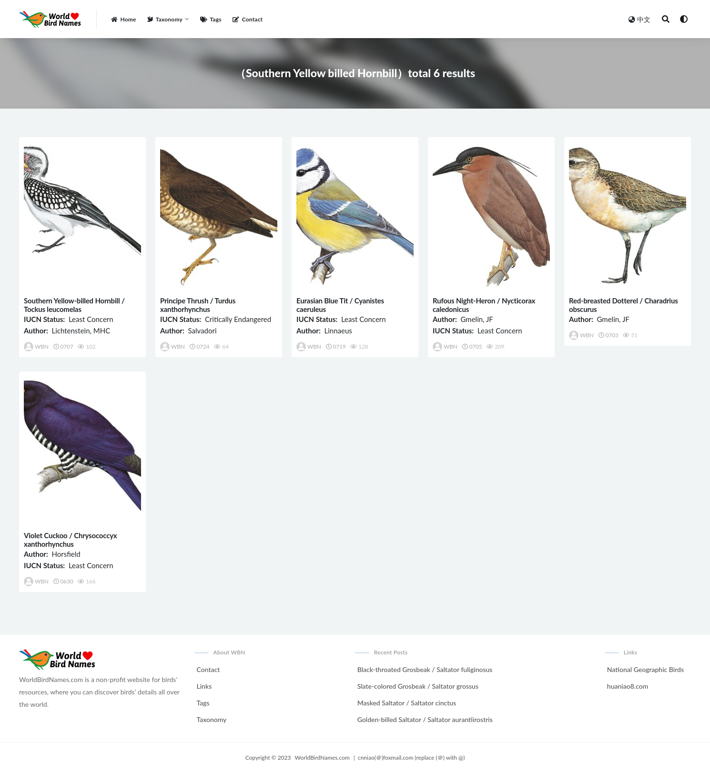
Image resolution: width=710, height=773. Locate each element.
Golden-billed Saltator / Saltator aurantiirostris (425, 719)
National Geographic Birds (645, 669)
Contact (208, 669)
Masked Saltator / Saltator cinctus (406, 703)
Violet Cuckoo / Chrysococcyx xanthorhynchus (70, 539)
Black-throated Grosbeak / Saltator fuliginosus (425, 669)
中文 (639, 19)
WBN (36, 346)
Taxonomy (212, 719)
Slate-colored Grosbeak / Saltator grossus (417, 686)
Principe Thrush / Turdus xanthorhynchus (197, 304)
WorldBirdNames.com (322, 757)
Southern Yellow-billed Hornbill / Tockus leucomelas (74, 304)
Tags (203, 703)
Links (204, 686)
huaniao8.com (627, 686)
